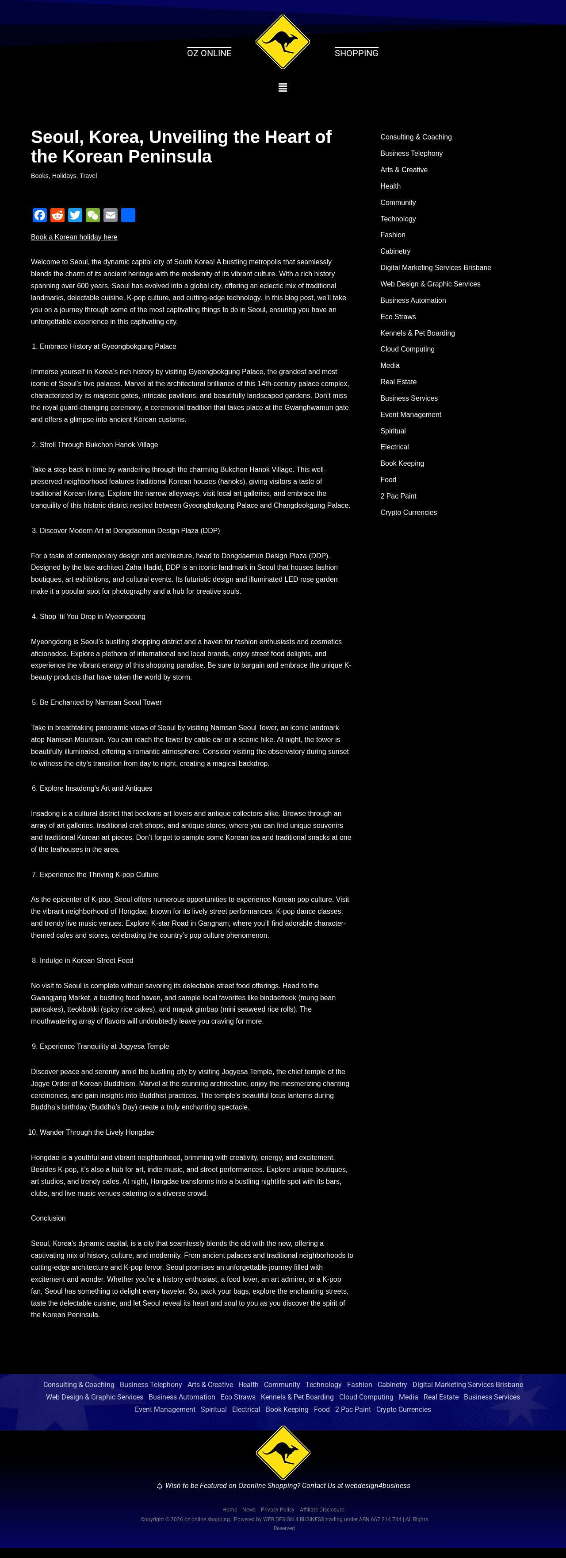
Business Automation (414, 302)
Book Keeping (403, 467)
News (249, 1520)
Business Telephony (412, 154)
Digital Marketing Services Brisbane (437, 269)
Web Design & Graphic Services (431, 286)
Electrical (395, 450)
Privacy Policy (277, 1520)
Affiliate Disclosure (322, 1520)
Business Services (410, 401)
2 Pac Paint (399, 500)
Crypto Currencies (409, 516)
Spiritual (393, 434)
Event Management (411, 417)
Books (40, 175)
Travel (88, 175)
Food (389, 483)
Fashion (393, 236)
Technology (399, 220)
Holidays (64, 175)
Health (391, 187)
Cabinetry (396, 253)
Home (229, 1520)
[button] (283, 87)
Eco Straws (399, 318)
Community (399, 203)
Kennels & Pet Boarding (418, 335)
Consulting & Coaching (417, 137)
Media (390, 368)
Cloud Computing (408, 352)
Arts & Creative (404, 170)
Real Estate (399, 384)
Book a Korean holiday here (74, 237)
